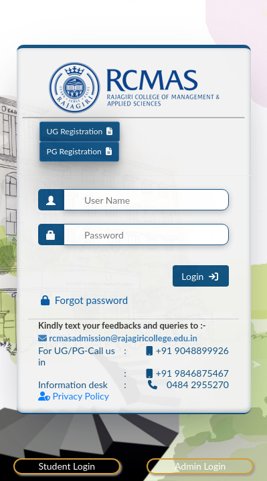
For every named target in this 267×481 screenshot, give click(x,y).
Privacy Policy (73, 396)
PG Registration (79, 151)
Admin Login (200, 466)
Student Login (66, 466)
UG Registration (80, 131)
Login (200, 276)
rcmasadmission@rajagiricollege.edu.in (117, 338)
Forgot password (84, 300)
